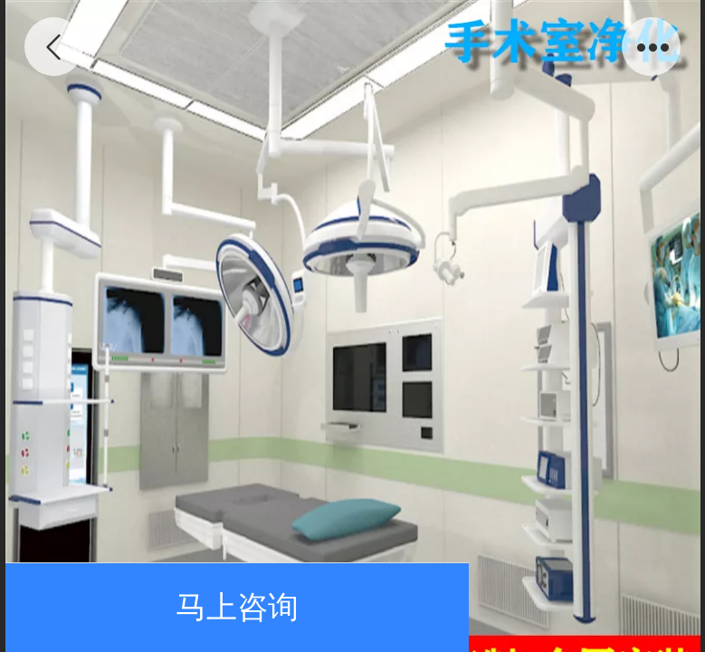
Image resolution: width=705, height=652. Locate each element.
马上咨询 (237, 607)
